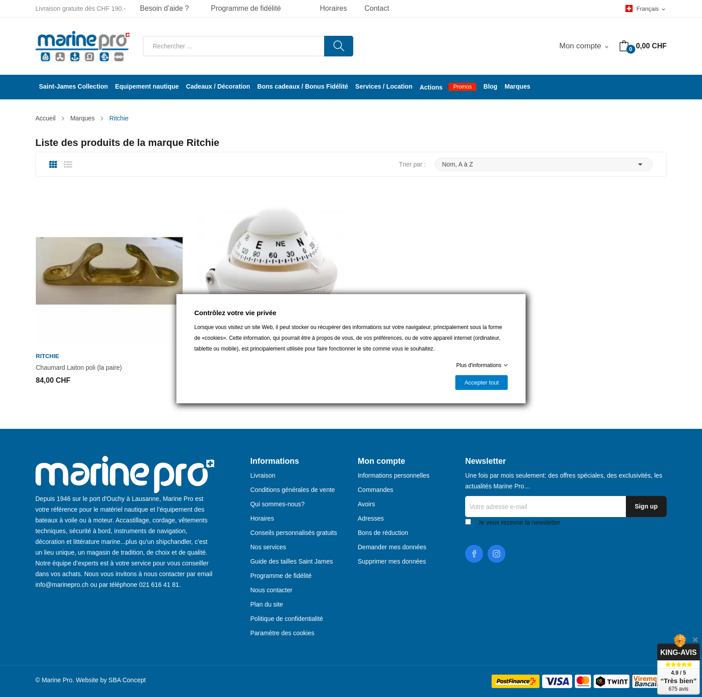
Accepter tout (481, 382)
